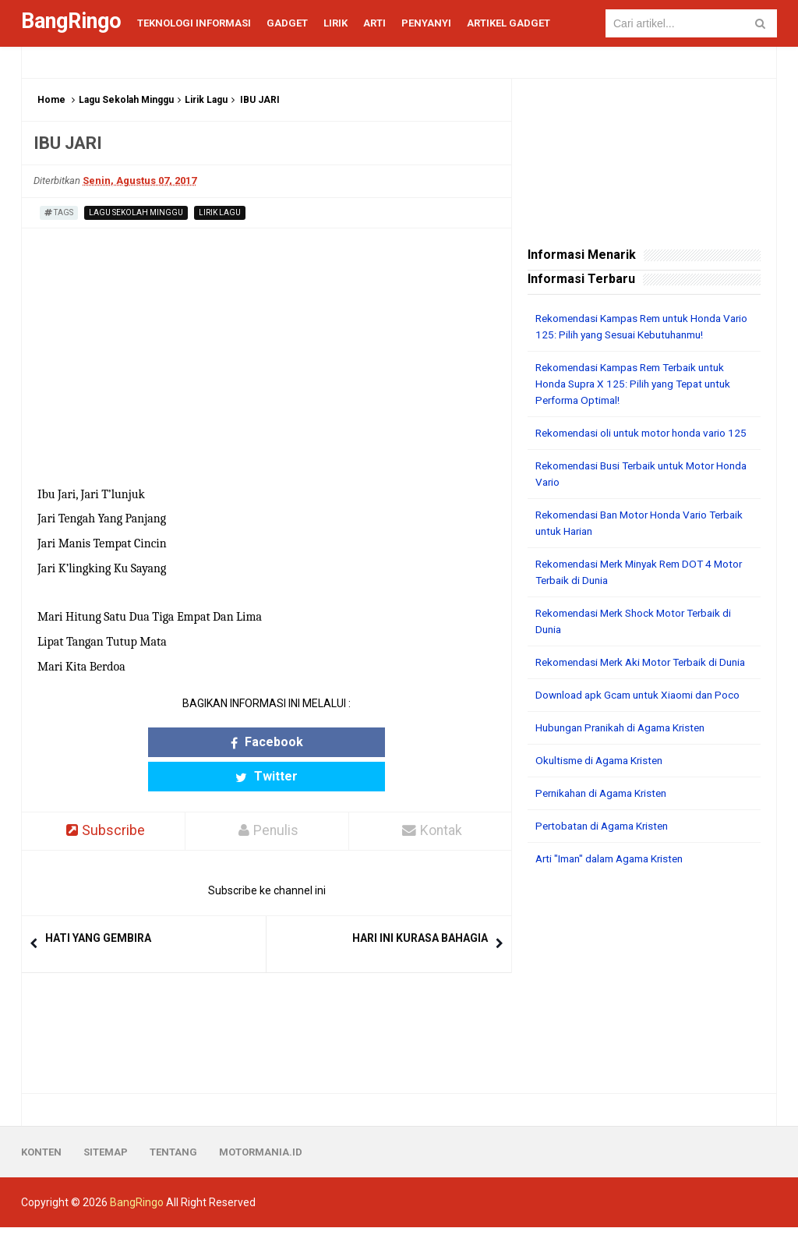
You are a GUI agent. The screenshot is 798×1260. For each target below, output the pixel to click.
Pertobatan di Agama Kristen (606, 858)
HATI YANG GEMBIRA (98, 904)
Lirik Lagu (206, 99)
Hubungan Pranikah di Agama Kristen (627, 760)
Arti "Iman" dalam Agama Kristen (616, 891)
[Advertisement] (644, 1012)
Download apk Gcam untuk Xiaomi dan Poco (643, 727)
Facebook (206, 741)
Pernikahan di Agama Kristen (606, 825)
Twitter (327, 741)
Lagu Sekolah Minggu (126, 99)
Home (51, 99)
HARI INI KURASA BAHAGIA (420, 904)
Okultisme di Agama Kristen (603, 793)
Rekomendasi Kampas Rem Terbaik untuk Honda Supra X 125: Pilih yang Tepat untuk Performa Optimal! (639, 383)
